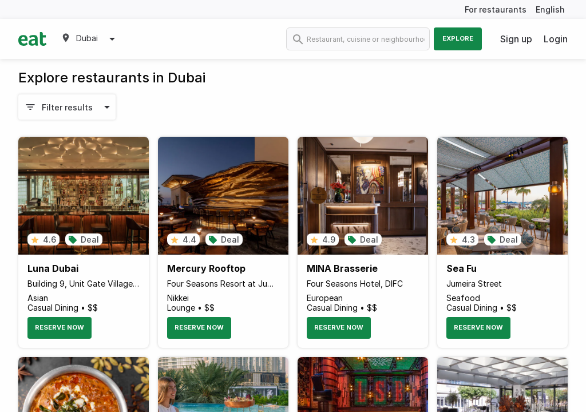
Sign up (516, 39)
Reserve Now (59, 327)
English (550, 9)
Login (556, 39)
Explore (457, 38)
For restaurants (495, 9)
